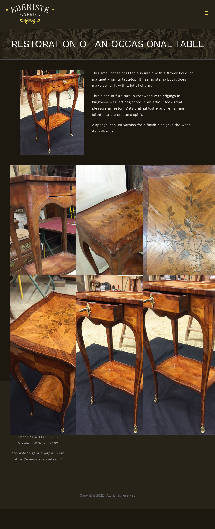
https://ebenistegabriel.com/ (38, 459)
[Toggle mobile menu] (207, 13)
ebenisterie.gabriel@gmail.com (37, 453)
